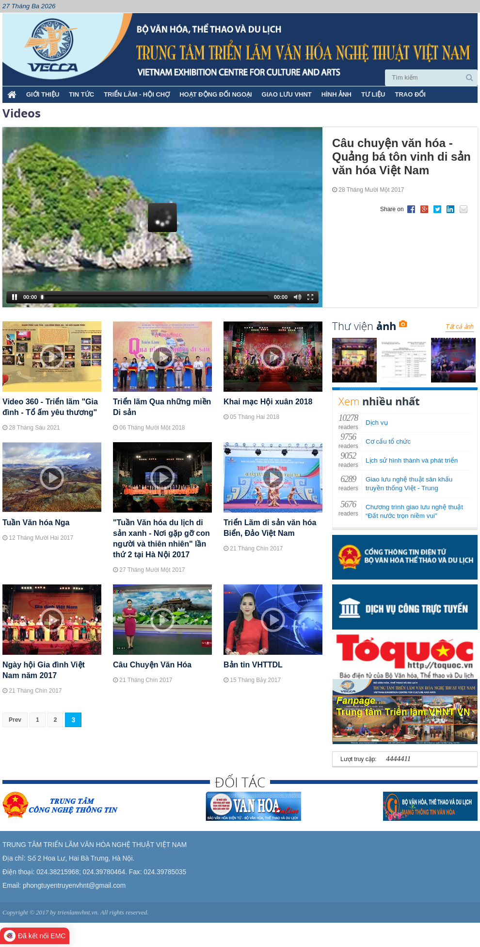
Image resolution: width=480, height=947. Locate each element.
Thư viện (369, 325)
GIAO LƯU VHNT (287, 94)
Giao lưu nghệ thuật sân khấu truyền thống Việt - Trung (409, 484)
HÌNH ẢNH (336, 94)
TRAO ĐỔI (410, 94)
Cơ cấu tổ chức (388, 441)
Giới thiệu (42, 94)
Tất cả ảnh (460, 326)
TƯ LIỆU (373, 94)
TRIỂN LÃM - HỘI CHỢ (137, 94)
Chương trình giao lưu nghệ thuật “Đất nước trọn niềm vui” (414, 511)
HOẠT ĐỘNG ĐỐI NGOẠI (215, 94)
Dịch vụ (377, 422)
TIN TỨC (81, 94)
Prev (15, 719)
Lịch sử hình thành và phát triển (412, 460)
